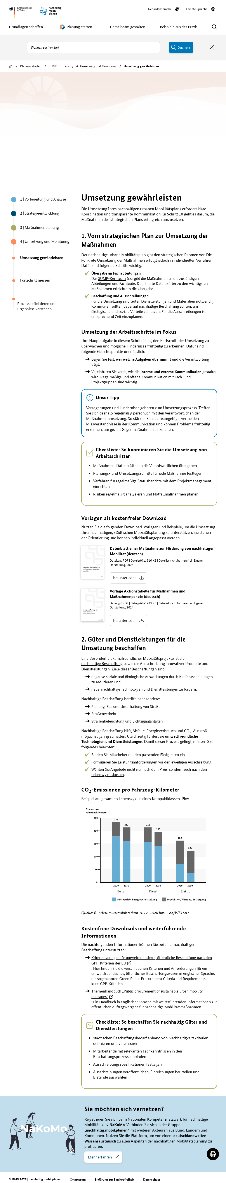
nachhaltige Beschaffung (102, 647)
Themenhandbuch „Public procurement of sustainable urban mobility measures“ (147, 977)
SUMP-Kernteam (112, 261)
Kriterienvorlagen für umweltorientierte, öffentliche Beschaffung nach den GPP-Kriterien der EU (151, 944)
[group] (113, 125)
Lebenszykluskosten (107, 758)
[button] (71, 1134)
